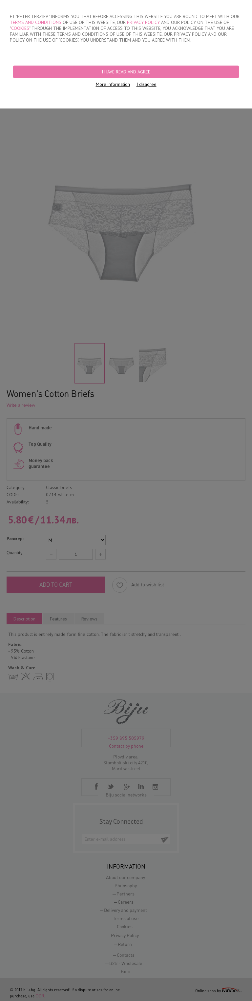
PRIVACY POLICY (143, 22)
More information (113, 84)
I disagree (146, 84)
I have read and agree (126, 72)
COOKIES (20, 28)
